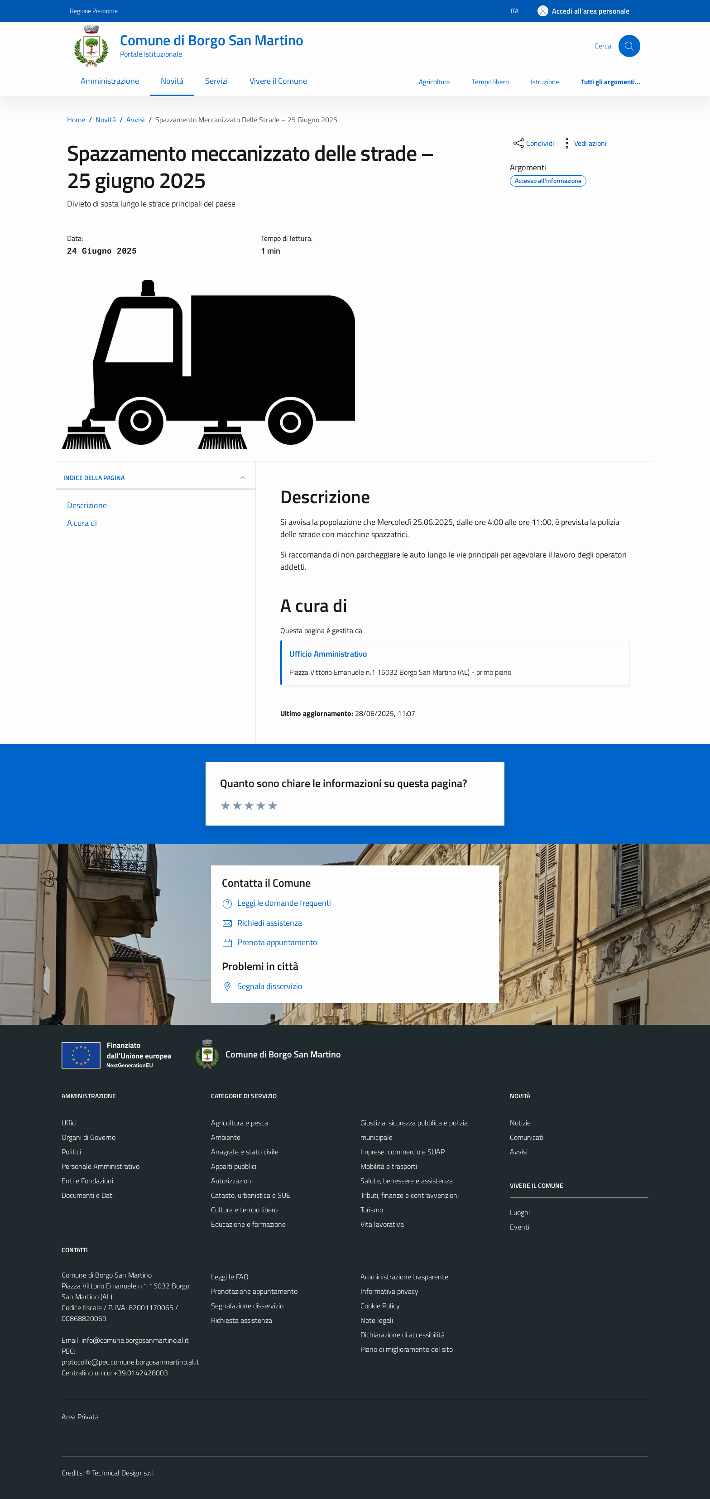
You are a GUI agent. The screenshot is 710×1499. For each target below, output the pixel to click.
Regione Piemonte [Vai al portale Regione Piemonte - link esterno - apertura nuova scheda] (94, 10)
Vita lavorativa (382, 1224)
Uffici (69, 1122)
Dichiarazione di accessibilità (402, 1334)
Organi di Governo (88, 1137)
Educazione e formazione (248, 1224)
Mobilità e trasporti (388, 1166)
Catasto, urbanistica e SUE (250, 1195)
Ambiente (225, 1137)
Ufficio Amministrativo (328, 654)
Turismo (371, 1209)
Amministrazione (110, 81)
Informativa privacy (389, 1291)
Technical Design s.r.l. (123, 1472)
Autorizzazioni (232, 1180)
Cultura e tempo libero (244, 1209)
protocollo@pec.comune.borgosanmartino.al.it (130, 1361)
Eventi (519, 1226)
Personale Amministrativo (100, 1166)
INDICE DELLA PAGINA (155, 477)
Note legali (376, 1320)
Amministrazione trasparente (404, 1276)
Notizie (520, 1122)
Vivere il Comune (278, 81)
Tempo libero (490, 82)
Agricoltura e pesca (239, 1122)
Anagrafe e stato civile (244, 1151)
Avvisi (519, 1151)
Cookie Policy (380, 1305)
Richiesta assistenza (241, 1320)
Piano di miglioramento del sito (406, 1349)
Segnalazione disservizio (247, 1305)
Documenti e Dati (88, 1195)
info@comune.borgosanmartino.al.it (135, 1340)
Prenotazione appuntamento (254, 1291)
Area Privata (80, 1416)
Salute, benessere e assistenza (406, 1180)
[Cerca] (629, 46)
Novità (172, 81)
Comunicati (526, 1137)
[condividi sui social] (533, 143)
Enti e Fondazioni (87, 1180)
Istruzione (545, 82)
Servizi (216, 81)
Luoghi (520, 1212)
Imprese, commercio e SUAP (402, 1151)
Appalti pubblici (233, 1166)
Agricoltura (434, 82)
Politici (71, 1151)
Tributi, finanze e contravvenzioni (409, 1195)
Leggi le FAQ (230, 1276)
